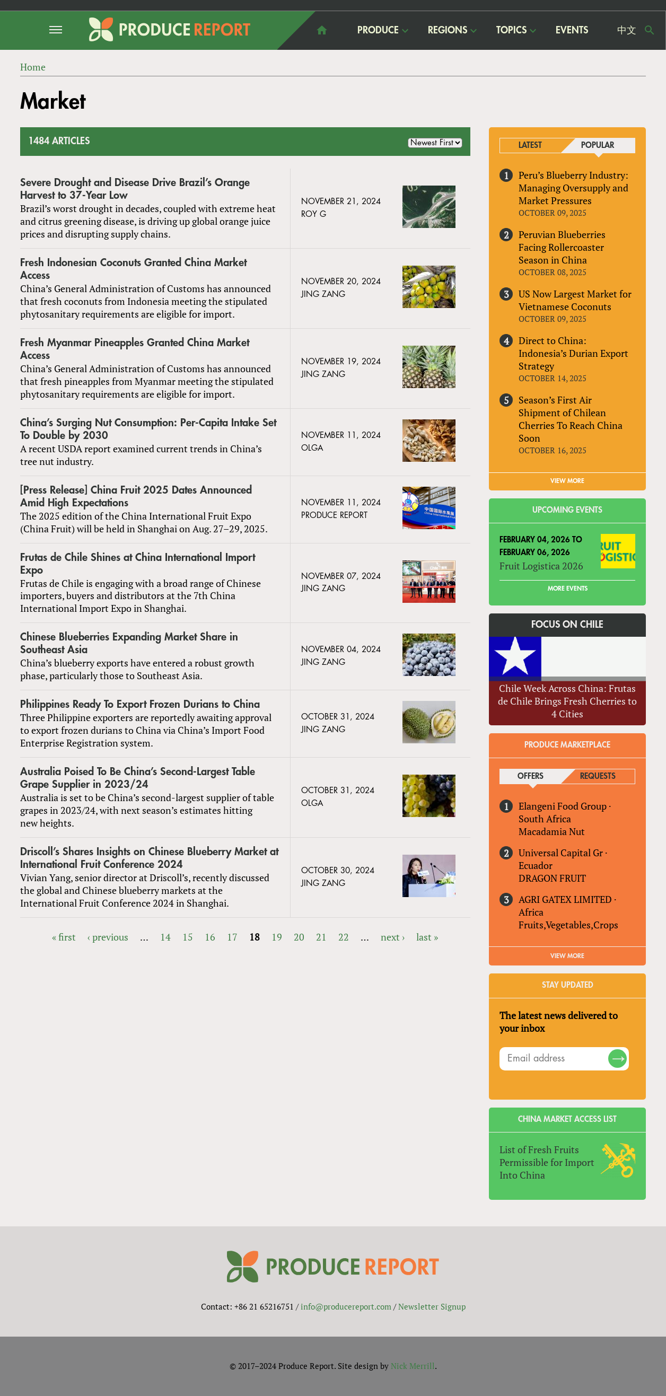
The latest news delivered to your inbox (559, 1021)
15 (187, 936)
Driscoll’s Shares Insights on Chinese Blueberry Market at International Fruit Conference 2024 (149, 858)
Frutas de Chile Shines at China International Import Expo (137, 564)
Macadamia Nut (552, 831)
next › (393, 936)
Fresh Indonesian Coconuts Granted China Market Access (133, 269)
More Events (568, 588)
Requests (598, 776)
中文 (626, 30)
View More (567, 956)
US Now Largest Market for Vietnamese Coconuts (575, 300)
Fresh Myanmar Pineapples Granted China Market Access (134, 349)
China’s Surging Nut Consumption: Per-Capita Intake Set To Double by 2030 (148, 429)
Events (572, 30)
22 (343, 936)
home (322, 30)
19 (276, 936)
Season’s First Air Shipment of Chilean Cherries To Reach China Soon (571, 418)
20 (299, 936)
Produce (378, 30)
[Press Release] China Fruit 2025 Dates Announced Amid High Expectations (136, 496)
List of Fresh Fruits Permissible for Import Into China (547, 1162)
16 (210, 936)
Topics (511, 30)
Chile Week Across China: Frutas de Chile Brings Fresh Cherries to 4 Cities (567, 701)
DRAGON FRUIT (552, 878)
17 (232, 936)
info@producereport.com (346, 1307)
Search (649, 30)
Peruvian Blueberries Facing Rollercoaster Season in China (562, 247)
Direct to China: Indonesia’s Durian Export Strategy (573, 353)
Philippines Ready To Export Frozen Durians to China (140, 704)
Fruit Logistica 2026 (541, 565)
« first (64, 936)
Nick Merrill (413, 1366)
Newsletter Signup (432, 1307)
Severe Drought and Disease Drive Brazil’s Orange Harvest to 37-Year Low (135, 189)
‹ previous (107, 936)
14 (165, 936)
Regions (447, 30)
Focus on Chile (567, 625)
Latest (530, 146)
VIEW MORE (567, 481)
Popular (597, 146)
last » (427, 936)
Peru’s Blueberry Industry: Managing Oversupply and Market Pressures (573, 188)
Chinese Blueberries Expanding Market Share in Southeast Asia (129, 644)
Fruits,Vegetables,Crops (568, 924)
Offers (531, 776)
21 (321, 936)
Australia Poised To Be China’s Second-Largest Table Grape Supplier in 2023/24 (137, 778)
